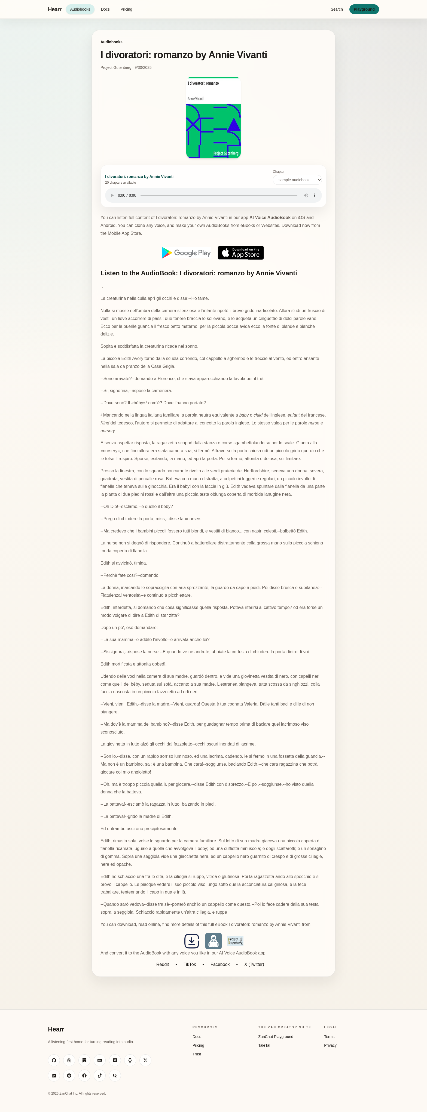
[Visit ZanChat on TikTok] (100, 1076)
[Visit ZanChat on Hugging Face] (69, 1060)
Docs (105, 9)
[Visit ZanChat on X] (145, 1060)
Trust (197, 1054)
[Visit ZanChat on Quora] (115, 1076)
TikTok (190, 964)
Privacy (330, 1045)
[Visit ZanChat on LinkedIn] (54, 1076)
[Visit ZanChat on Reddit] (69, 1076)
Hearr (55, 9)
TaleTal (264, 1045)
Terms (329, 1036)
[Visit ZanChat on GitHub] (54, 1060)
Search (337, 9)
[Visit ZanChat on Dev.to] (100, 1060)
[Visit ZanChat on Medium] (115, 1060)
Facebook (220, 964)
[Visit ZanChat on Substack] (84, 1060)
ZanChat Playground (275, 1036)
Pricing (126, 9)
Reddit (162, 964)
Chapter (297, 177)
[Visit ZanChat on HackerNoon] (130, 1060)
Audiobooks (80, 9)
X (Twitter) (254, 964)
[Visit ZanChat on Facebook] (84, 1076)
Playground (364, 9)
